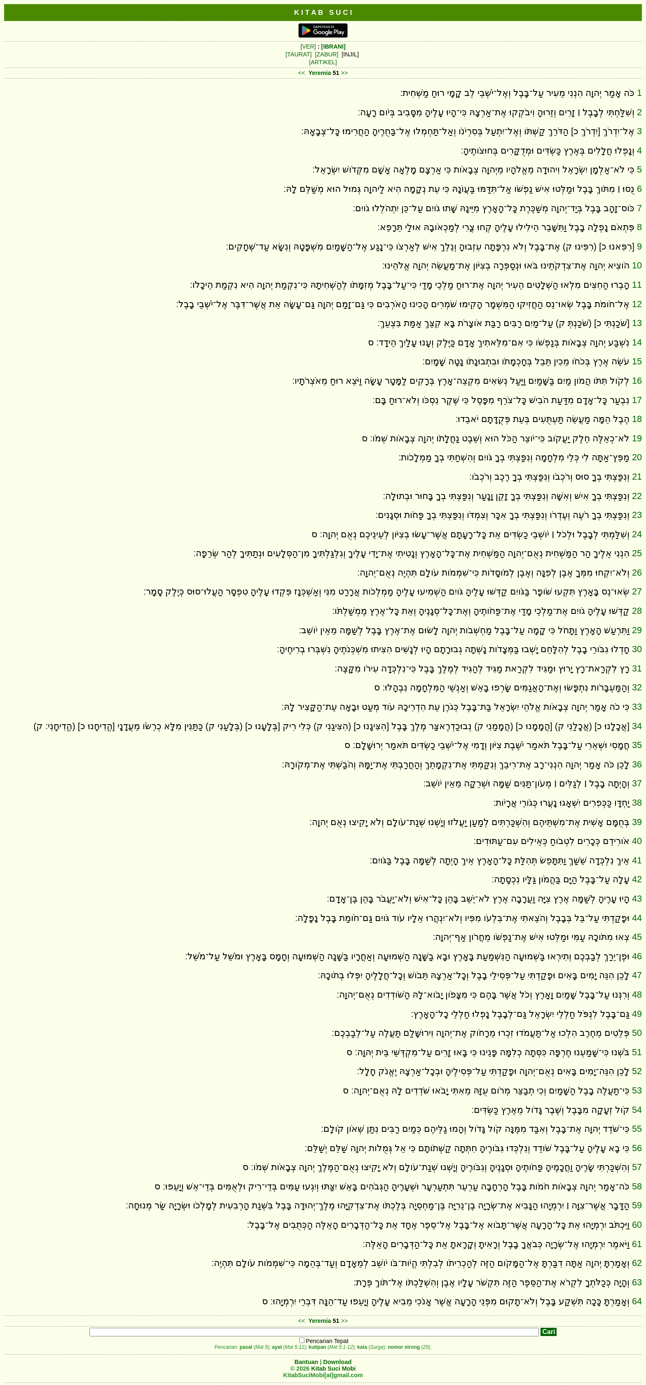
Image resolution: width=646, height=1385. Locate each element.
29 (637, 630)
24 (637, 534)
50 (637, 1033)
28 (637, 611)
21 (637, 476)
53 (637, 1090)
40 (637, 841)
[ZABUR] (327, 54)
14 (637, 342)
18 (637, 419)
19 (637, 438)
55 (637, 1129)
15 (637, 361)
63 (637, 1282)
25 (637, 553)
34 (637, 726)
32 (637, 687)
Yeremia (319, 73)
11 (637, 285)
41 (637, 860)
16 (637, 380)
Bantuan (306, 1362)
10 (637, 265)
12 (637, 304)
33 (637, 707)
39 (637, 822)
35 (637, 745)
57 (637, 1167)
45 (637, 937)
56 (637, 1148)
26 (637, 572)
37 (637, 783)
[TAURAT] (298, 54)
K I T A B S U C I (323, 12)
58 (637, 1186)
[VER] (308, 46)
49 (637, 1014)
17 (637, 400)
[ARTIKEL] (323, 62)
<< (301, 73)
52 (637, 1071)
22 (637, 496)
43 (637, 898)
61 (637, 1244)
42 (637, 879)
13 (637, 323)
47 (637, 975)
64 (637, 1301)
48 (637, 994)
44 (637, 918)
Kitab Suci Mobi (333, 1368)
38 (637, 802)
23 (637, 515)
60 (637, 1224)
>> (344, 73)
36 (637, 764)
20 (637, 457)
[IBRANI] (333, 46)
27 (637, 591)
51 (637, 1052)
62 (637, 1263)
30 (637, 649)
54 (637, 1110)
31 (637, 668)
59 (637, 1205)
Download (337, 1362)
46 (637, 956)
